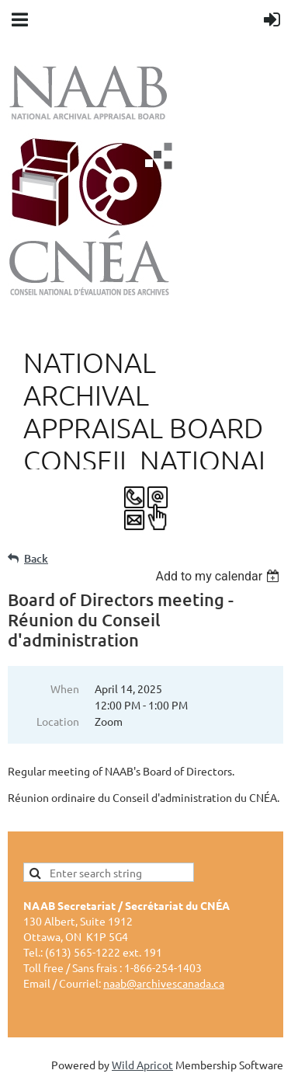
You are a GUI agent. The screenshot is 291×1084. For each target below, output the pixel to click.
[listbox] (219, 576)
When (64, 688)
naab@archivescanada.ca (163, 983)
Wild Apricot (142, 1065)
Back (36, 558)
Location (57, 721)
